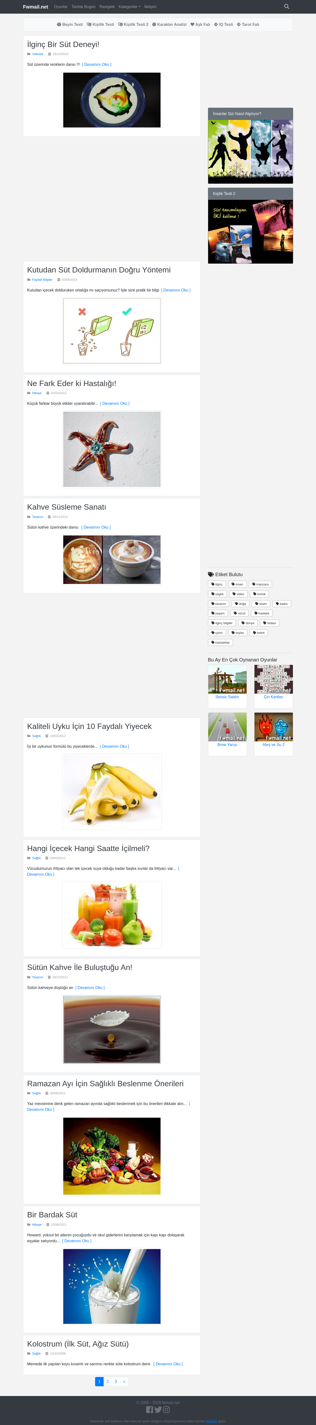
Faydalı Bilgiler (42, 279)
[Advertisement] (112, 199)
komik (259, 594)
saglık (217, 594)
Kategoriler (128, 7)
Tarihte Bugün (84, 7)
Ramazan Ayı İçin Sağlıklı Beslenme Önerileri (105, 1083)
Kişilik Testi (100, 24)
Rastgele (107, 7)
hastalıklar (220, 642)
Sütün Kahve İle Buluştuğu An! (79, 967)
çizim (217, 633)
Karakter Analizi (169, 24)
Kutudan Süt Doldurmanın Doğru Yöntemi (99, 269)
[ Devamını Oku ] (95, 64)
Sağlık (36, 736)
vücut (239, 613)
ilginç (217, 584)
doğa (240, 604)
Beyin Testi (70, 24)
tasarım (218, 604)
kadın (282, 604)
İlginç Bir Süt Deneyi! (63, 44)
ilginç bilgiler (222, 623)
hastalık (261, 613)
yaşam (218, 613)
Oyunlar (61, 7)
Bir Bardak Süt (52, 1214)
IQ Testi (223, 24)
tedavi (269, 623)
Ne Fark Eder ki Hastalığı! (71, 383)
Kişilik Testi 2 (133, 24)
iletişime (211, 1421)
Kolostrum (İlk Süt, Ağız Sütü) (78, 1343)
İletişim (150, 7)
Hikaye (37, 393)
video (238, 594)
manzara (260, 584)
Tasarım (37, 517)
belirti (259, 633)
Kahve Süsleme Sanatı (67, 507)
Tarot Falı (248, 24)
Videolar (38, 54)
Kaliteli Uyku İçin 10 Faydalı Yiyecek (89, 726)
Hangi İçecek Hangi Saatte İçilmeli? (88, 848)
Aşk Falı (200, 24)
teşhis (238, 633)
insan (237, 584)
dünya (248, 623)
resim (261, 604)
